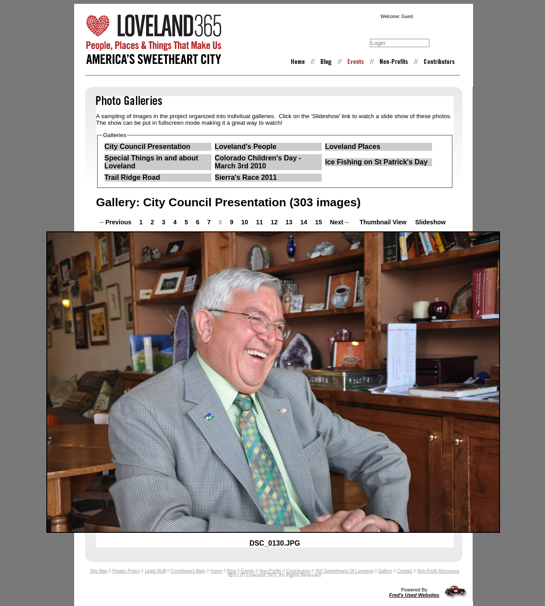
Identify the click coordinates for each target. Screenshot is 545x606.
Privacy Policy (126, 571)
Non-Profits (270, 571)
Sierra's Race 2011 (246, 177)
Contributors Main (188, 571)
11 (260, 222)
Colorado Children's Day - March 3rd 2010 (258, 162)
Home (216, 571)
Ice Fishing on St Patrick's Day (376, 162)
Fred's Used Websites (414, 595)
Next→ (339, 222)
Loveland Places (352, 146)
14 (305, 222)
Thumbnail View (383, 222)
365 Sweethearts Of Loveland (344, 571)
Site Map (98, 571)
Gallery (385, 571)
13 (290, 222)
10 (245, 222)
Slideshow (430, 222)
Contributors (298, 571)
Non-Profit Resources (438, 571)
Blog (231, 571)
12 (275, 222)
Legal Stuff (155, 571)
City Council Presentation (148, 146)
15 (319, 222)
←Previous (115, 222)
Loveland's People (246, 146)
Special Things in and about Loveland (151, 162)
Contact (404, 571)
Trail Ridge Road (132, 177)
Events (248, 571)
